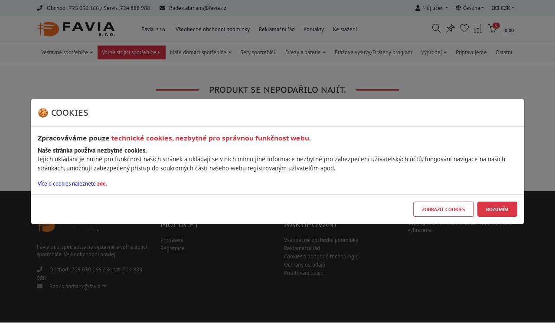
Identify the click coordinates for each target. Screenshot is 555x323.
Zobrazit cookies (443, 209)
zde (101, 183)
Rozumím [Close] (497, 209)
